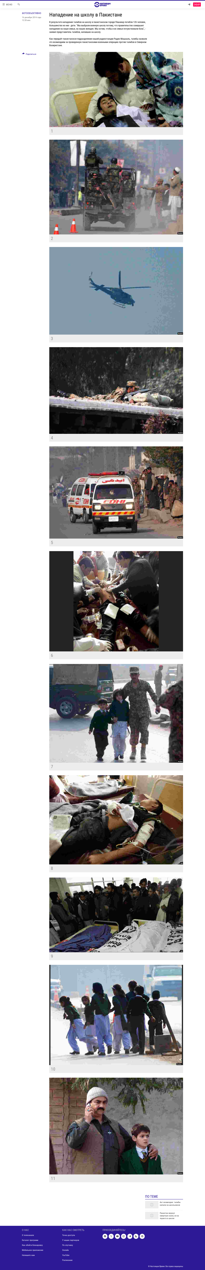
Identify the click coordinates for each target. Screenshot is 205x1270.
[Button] (29, 54)
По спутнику (67, 1245)
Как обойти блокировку (32, 1245)
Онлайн (65, 1250)
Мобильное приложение (32, 1250)
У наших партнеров (70, 1240)
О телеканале (28, 1235)
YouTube (65, 1255)
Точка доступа (68, 1235)
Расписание (67, 1260)
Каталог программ (30, 1240)
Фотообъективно (31, 13)
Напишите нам (28, 1255)
